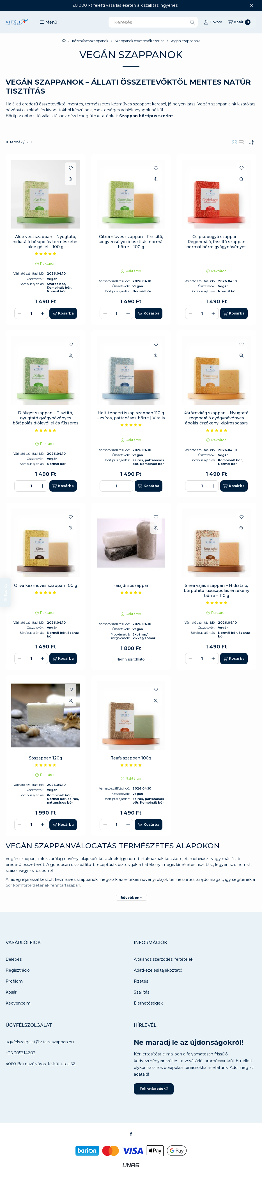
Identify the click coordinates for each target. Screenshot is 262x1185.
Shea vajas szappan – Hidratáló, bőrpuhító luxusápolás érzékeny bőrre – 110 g (216, 590)
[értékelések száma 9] (45, 765)
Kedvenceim (18, 1003)
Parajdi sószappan (131, 585)
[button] (48, 22)
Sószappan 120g (45, 758)
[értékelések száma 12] (131, 425)
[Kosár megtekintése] (239, 22)
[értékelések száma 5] (216, 430)
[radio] (241, 142)
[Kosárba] (63, 313)
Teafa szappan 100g (131, 758)
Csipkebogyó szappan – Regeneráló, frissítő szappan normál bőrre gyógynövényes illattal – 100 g (216, 244)
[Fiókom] (213, 22)
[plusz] (42, 313)
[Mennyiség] (31, 313)
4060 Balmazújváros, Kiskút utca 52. (41, 1063)
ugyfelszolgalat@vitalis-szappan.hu (40, 1041)
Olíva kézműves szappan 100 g (45, 585)
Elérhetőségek (148, 1003)
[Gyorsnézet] (70, 179)
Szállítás (141, 992)
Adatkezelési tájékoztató (158, 970)
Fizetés (141, 981)
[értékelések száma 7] (216, 603)
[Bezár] (251, 5)
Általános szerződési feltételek (163, 959)
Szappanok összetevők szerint (139, 41)
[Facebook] (131, 1133)
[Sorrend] (251, 142)
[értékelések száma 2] (45, 253)
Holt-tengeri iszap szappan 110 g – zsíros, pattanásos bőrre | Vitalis (131, 415)
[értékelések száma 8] (45, 430)
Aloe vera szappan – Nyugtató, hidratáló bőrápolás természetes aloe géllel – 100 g (45, 241)
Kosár (11, 992)
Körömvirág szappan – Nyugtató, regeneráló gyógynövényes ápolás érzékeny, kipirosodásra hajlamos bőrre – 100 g (216, 420)
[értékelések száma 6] (45, 592)
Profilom (14, 981)
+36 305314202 (21, 1052)
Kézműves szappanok (90, 41)
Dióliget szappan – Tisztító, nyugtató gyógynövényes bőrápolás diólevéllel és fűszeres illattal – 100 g (46, 420)
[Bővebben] (131, 898)
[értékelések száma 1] (131, 592)
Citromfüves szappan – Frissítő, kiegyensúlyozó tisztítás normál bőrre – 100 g (131, 241)
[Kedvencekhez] (70, 168)
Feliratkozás (154, 1089)
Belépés (14, 959)
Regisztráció (18, 970)
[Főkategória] (64, 41)
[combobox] (153, 22)
